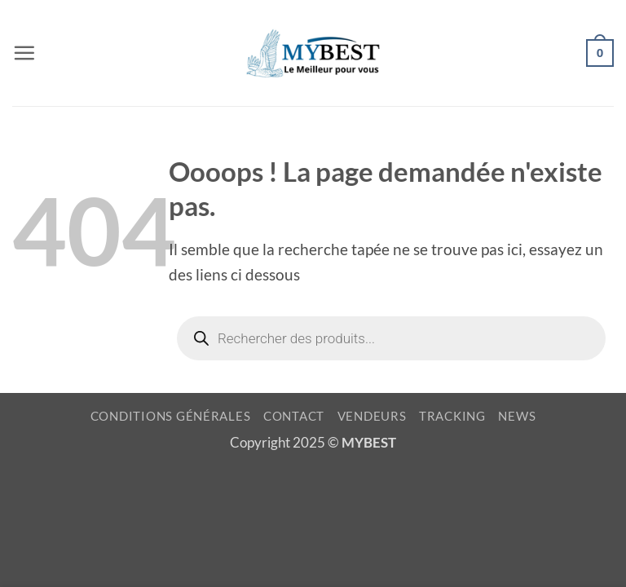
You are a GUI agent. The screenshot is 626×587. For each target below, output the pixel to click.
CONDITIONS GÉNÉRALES (170, 416)
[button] (24, 52)
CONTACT (293, 416)
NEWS (517, 416)
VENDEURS (372, 416)
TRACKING (452, 416)
